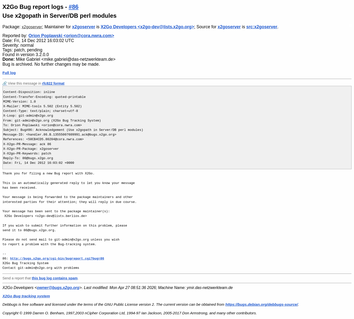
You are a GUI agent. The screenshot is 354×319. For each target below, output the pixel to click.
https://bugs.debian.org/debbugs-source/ (261, 304)
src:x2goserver (261, 26)
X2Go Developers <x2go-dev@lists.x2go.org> (147, 26)
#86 (73, 6)
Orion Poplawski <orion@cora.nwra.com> (71, 35)
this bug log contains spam (54, 278)
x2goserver (32, 27)
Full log (9, 73)
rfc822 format (53, 83)
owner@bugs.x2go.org (58, 288)
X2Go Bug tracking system (26, 296)
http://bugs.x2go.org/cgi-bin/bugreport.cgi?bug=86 (57, 258)
